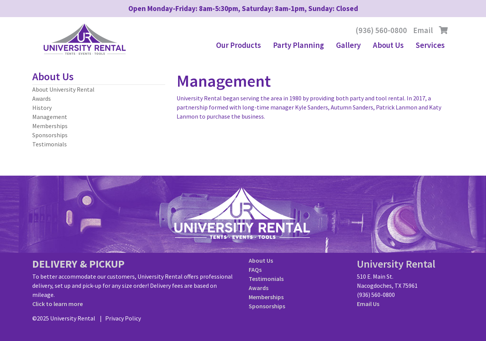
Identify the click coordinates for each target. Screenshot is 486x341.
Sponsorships (50, 135)
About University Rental (63, 89)
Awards (41, 98)
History (42, 107)
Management (49, 117)
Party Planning (298, 45)
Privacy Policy (123, 318)
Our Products (238, 45)
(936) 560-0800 (381, 30)
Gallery (348, 45)
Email (423, 30)
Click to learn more (57, 304)
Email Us (368, 304)
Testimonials (49, 144)
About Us (388, 45)
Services (430, 45)
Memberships (50, 126)
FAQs (255, 269)
